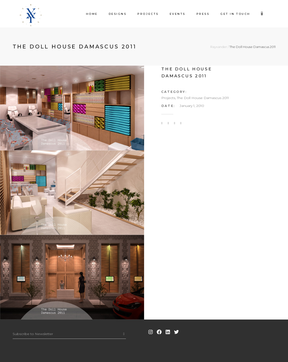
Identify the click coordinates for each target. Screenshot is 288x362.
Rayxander (218, 46)
